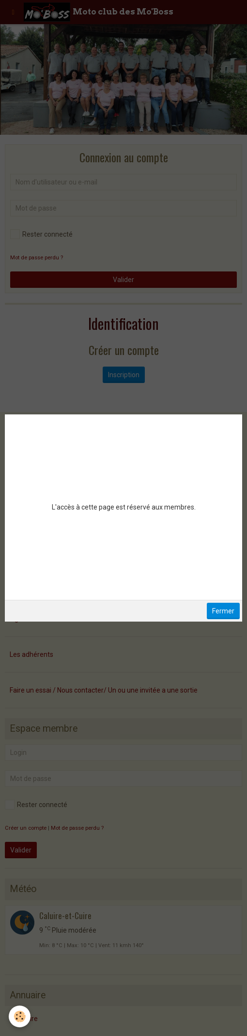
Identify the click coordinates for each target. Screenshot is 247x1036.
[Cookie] (20, 1016)
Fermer (223, 611)
